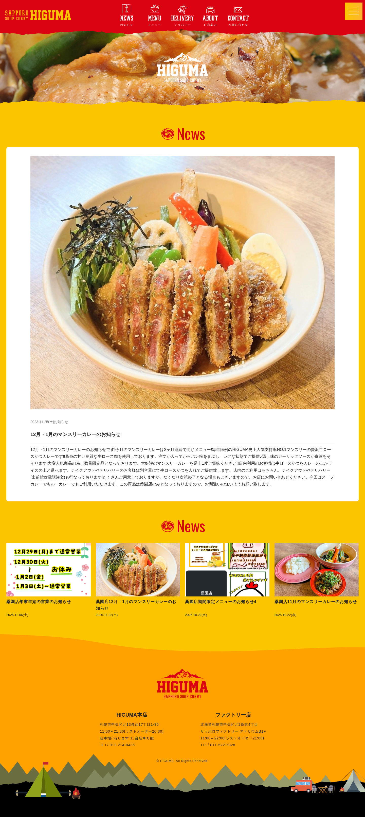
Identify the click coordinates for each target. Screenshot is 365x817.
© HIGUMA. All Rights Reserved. (183, 761)
